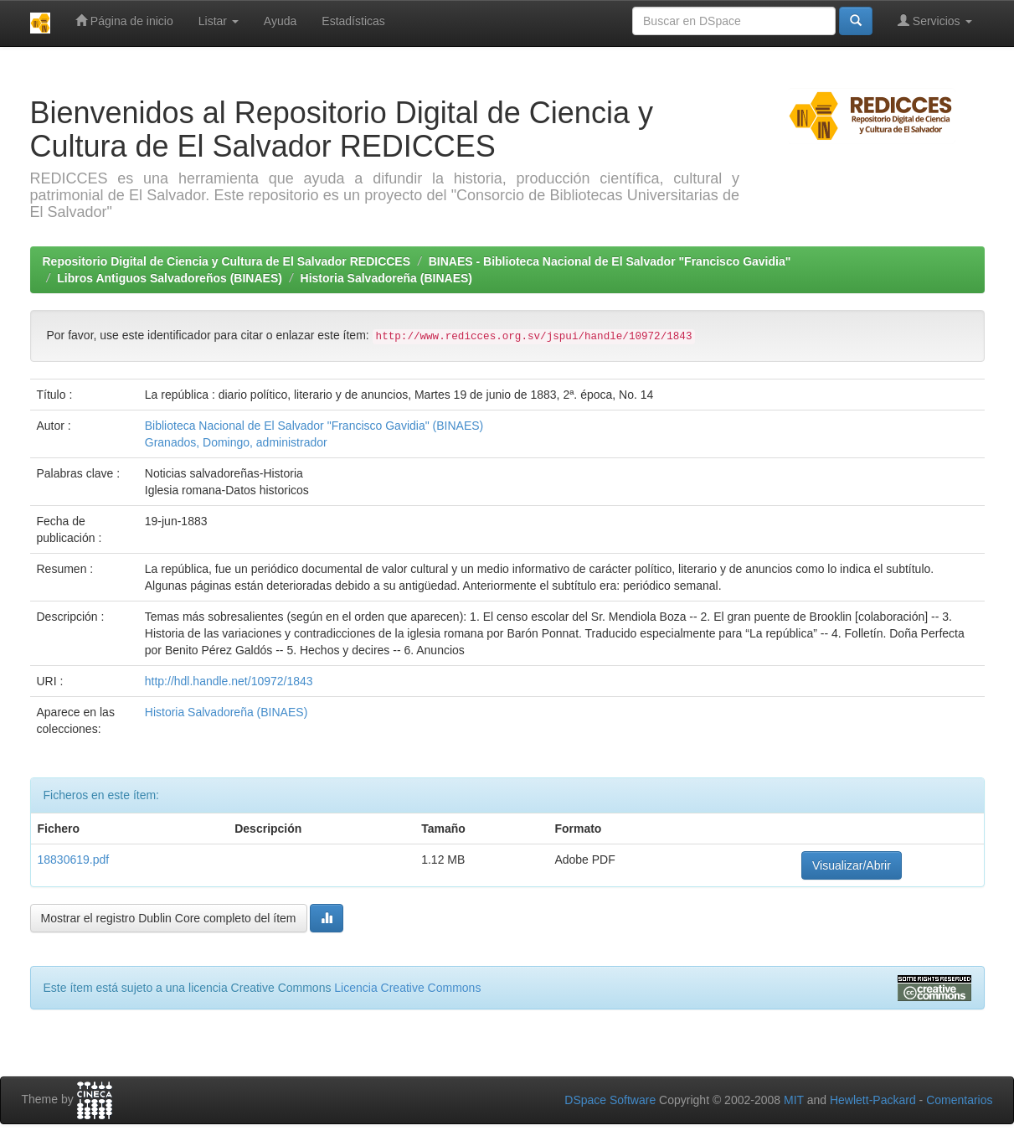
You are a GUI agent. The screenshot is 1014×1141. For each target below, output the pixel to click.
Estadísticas (353, 21)
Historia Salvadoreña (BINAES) (386, 278)
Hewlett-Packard (873, 1100)
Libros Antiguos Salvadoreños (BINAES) (169, 278)
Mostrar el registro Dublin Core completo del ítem (168, 918)
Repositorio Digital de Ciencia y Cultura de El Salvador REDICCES (227, 261)
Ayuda (280, 21)
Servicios (935, 20)
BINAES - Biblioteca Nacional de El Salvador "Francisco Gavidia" (610, 261)
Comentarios (959, 1100)
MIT (794, 1100)
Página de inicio (124, 20)
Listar (218, 21)
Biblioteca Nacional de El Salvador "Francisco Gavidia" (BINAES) (314, 425)
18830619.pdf (74, 859)
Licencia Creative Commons (407, 987)
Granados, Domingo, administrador (236, 442)
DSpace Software (610, 1100)
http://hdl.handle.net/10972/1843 (229, 681)
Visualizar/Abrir (851, 865)
